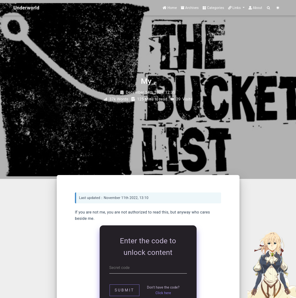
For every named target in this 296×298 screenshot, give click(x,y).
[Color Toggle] (278, 7)
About (255, 8)
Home (170, 8)
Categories (213, 8)
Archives (190, 8)
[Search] (268, 7)
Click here (163, 293)
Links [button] (235, 8)
